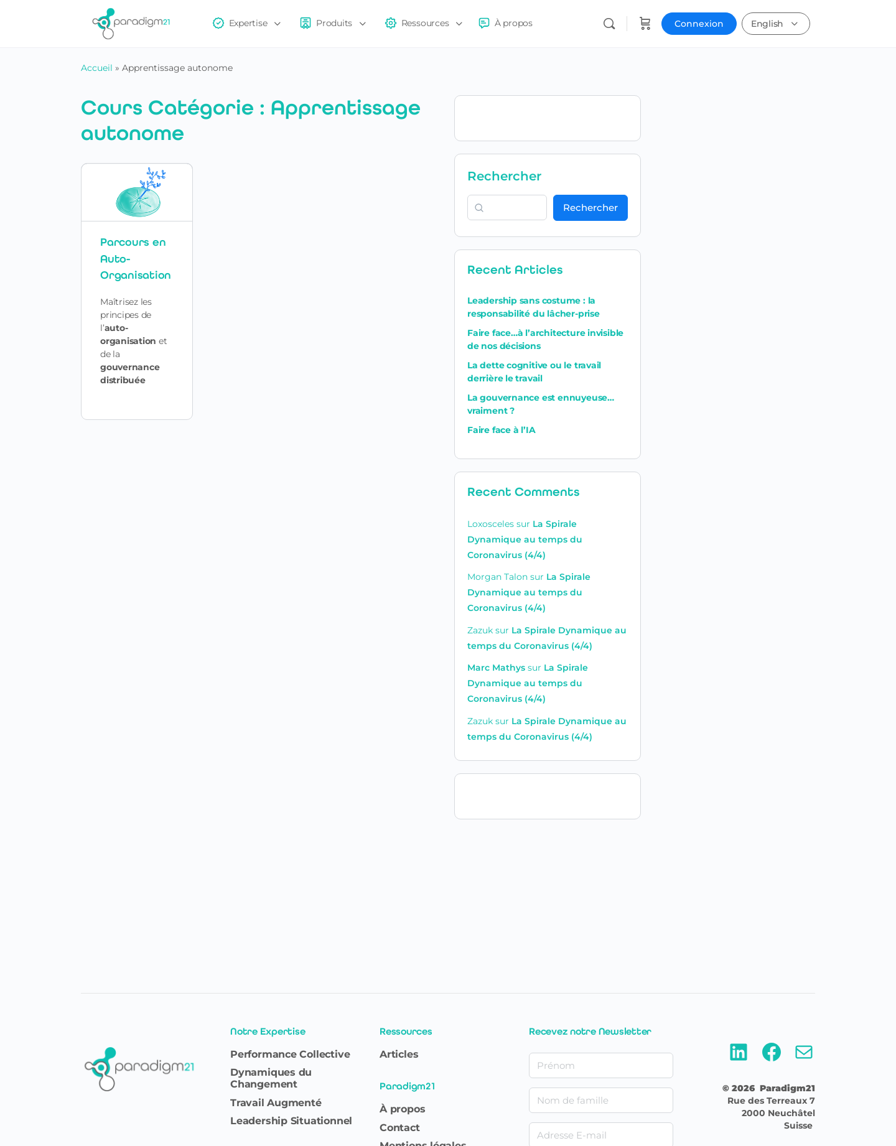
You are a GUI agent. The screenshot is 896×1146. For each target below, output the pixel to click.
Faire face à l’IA (501, 430)
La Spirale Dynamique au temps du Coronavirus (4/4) (524, 539)
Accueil (97, 67)
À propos (402, 1109)
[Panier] (645, 23)
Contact (400, 1128)
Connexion (699, 23)
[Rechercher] (609, 23)
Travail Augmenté (276, 1103)
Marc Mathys (496, 667)
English (767, 23)
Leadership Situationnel (291, 1121)
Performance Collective (290, 1054)
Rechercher (504, 176)
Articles (399, 1054)
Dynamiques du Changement (271, 1078)
